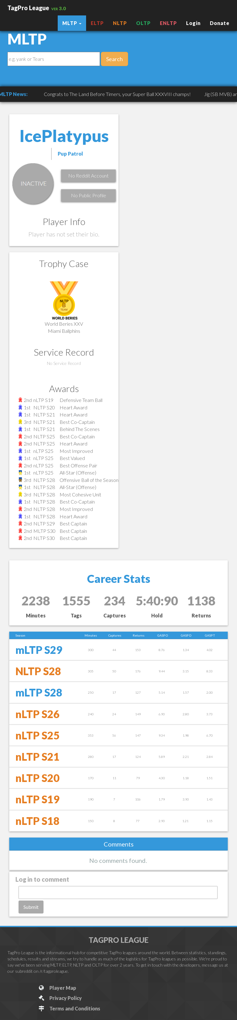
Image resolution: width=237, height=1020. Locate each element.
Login (193, 23)
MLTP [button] (71, 23)
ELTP (97, 23)
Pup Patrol (70, 154)
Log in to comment (42, 879)
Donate (220, 23)
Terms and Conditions (69, 1008)
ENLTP (168, 23)
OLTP (143, 23)
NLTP (120, 23)
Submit (31, 907)
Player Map (57, 988)
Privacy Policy (60, 998)
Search (114, 59)
